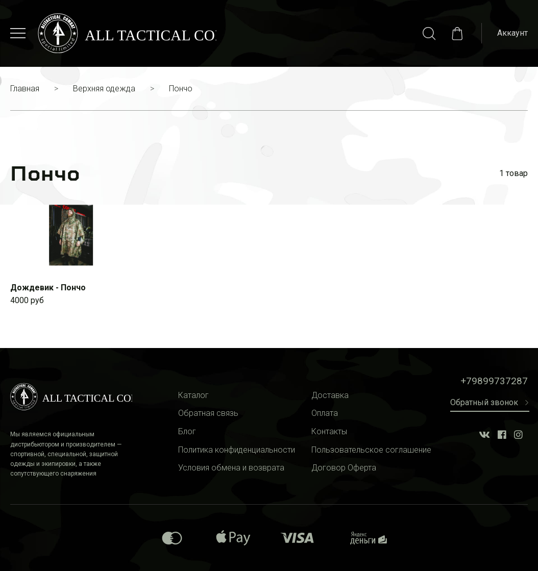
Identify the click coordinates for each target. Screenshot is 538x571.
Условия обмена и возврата (231, 468)
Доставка (330, 395)
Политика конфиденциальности (236, 450)
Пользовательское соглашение (371, 450)
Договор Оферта (343, 468)
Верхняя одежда (104, 88)
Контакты (329, 431)
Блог (187, 431)
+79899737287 (494, 381)
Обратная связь (208, 413)
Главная (24, 88)
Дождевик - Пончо (48, 287)
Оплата (324, 413)
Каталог (193, 395)
